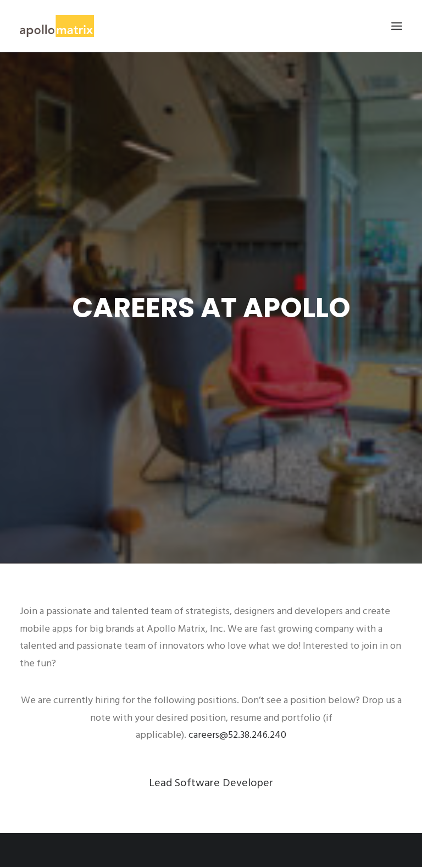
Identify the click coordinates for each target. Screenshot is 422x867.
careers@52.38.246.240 (237, 723)
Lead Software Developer (211, 771)
